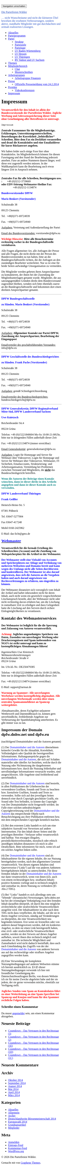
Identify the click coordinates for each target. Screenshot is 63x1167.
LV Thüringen (22, 56)
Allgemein (13, 1112)
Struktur (19, 41)
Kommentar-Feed (17, 1148)
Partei (11, 38)
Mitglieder (13, 1127)
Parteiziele (20, 44)
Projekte (12, 87)
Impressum (14, 93)
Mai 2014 (13, 1089)
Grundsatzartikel (17, 1124)
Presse (11, 81)
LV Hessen (21, 53)
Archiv (11, 1115)
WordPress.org (16, 1151)
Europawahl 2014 (17, 1121)
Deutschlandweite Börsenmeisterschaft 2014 (32, 1118)
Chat (17, 69)
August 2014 (15, 1086)
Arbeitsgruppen (16, 75)
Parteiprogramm (17, 35)
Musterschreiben (24, 72)
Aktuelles (13, 32)
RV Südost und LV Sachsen (29, 60)
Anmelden (13, 1142)
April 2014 (14, 1092)
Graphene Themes (30, 1162)
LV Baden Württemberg (27, 50)
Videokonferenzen (24, 90)
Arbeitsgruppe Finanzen (28, 78)
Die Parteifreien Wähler (14, 12)
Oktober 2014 (15, 1080)
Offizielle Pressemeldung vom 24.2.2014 (37, 84)
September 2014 (17, 1083)
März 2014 (14, 1095)
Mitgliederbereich (17, 66)
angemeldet (18, 1013)
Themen (12, 63)
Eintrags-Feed (15, 1145)
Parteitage (20, 47)
